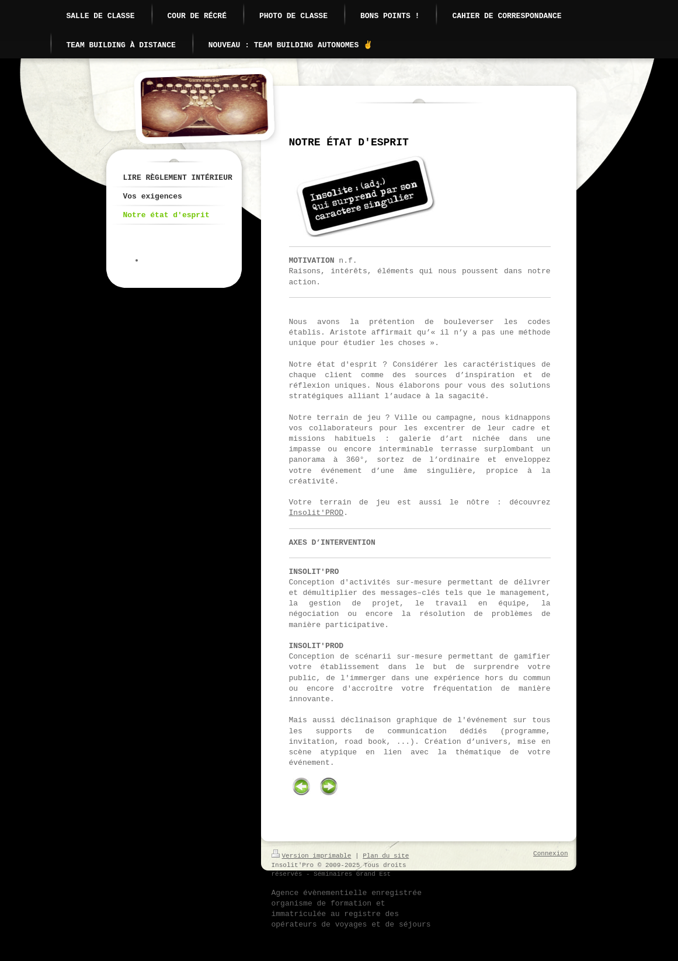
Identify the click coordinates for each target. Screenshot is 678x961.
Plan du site (386, 855)
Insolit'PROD (316, 513)
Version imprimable (312, 855)
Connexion (550, 853)
